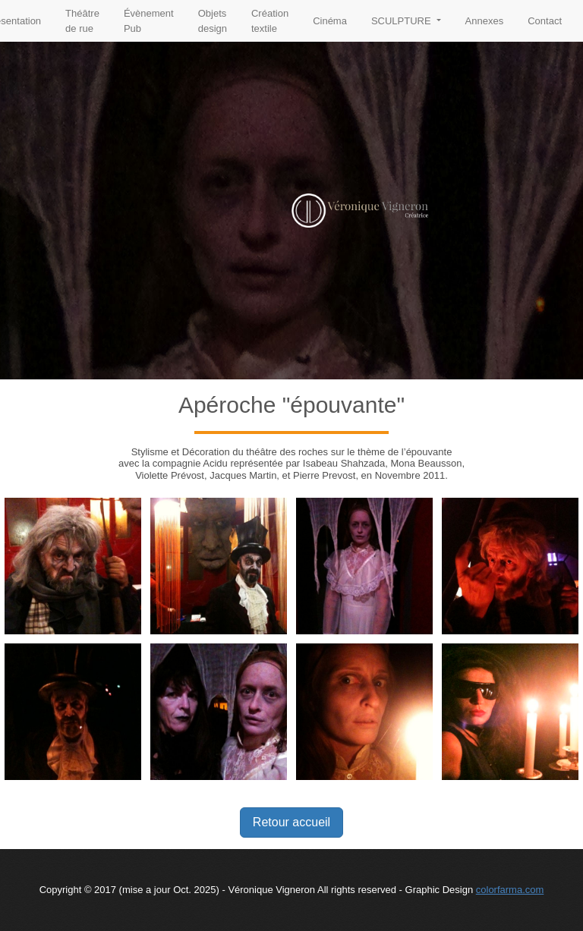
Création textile (269, 21)
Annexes (484, 21)
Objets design (212, 21)
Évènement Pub (149, 21)
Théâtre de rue (82, 21)
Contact (545, 21)
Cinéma (330, 21)
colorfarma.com (510, 889)
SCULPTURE (402, 21)
